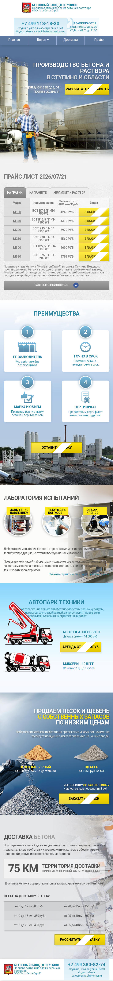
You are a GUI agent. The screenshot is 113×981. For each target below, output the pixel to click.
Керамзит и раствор (69, 192)
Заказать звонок (84, 799)
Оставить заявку (56, 448)
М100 (17, 212)
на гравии (15, 192)
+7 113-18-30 (40, 23)
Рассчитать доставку (80, 940)
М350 (17, 256)
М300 (17, 247)
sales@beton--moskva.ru (49, 31)
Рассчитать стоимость (87, 89)
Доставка (70, 40)
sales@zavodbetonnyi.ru (87, 975)
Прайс (98, 40)
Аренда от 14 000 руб (80, 647)
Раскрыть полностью (56, 285)
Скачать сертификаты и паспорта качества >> (79, 574)
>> (94, 212)
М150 (17, 221)
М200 (17, 230)
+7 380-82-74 (87, 964)
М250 (17, 238)
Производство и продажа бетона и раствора (61, 7)
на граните (38, 192)
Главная (14, 40)
